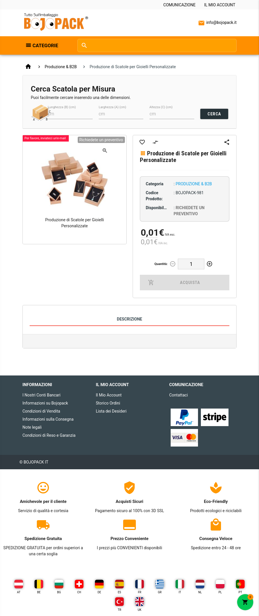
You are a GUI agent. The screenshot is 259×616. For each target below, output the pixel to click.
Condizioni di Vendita (41, 411)
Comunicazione (179, 5)
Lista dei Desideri (111, 411)
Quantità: (160, 264)
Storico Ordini (108, 403)
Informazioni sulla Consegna (48, 419)
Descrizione (129, 319)
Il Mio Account (219, 5)
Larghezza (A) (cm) (112, 107)
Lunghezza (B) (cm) (62, 107)
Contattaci (178, 395)
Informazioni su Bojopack (45, 403)
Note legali (32, 427)
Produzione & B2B (61, 66)
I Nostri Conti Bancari (41, 395)
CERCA (214, 114)
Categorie (45, 45)
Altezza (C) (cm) (161, 107)
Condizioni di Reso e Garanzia (48, 435)
